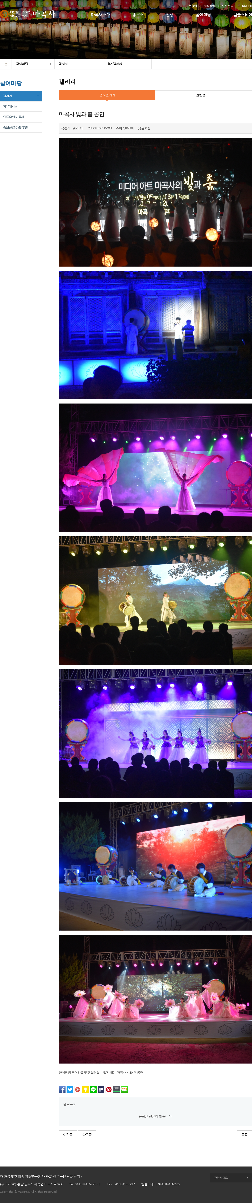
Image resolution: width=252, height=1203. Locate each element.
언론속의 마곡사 (13, 117)
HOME (6, 64)
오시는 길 (227, 6)
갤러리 (63, 64)
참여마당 (203, 15)
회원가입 (209, 6)
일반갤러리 (203, 95)
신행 (169, 15)
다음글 (87, 1135)
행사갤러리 (114, 64)
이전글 (67, 1135)
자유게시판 (10, 106)
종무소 (138, 15)
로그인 (193, 6)
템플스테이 (242, 15)
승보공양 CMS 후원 (15, 127)
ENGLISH (246, 6)
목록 (245, 1135)
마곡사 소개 (100, 15)
